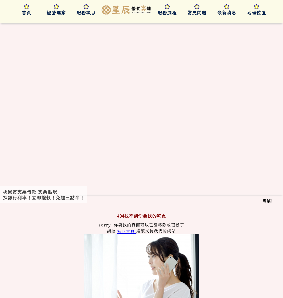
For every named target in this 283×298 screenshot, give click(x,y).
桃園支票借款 (73, 291)
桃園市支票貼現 (49, 291)
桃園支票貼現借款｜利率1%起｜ (89, 287)
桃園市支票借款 (24, 291)
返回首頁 (126, 134)
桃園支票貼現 (95, 291)
